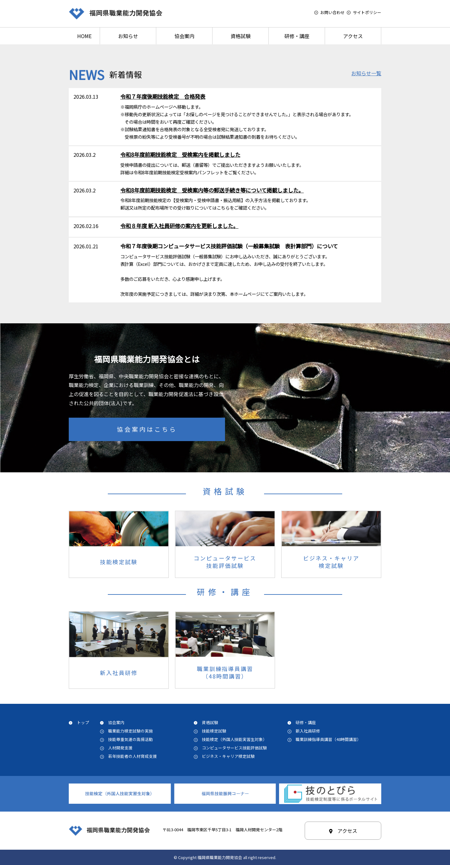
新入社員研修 (308, 731)
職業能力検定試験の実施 (130, 731)
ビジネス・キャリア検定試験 (230, 756)
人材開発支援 (120, 748)
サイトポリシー (367, 12)
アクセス (353, 36)
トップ (83, 722)
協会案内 (184, 36)
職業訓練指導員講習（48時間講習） (328, 739)
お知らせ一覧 (366, 73)
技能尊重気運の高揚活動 (130, 739)
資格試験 (241, 36)
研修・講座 (296, 36)
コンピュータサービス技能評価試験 (234, 748)
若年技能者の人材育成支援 (132, 756)
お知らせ (128, 36)
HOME (84, 36)
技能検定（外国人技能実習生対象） (234, 739)
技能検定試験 (214, 731)
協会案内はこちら (147, 429)
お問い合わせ (332, 12)
